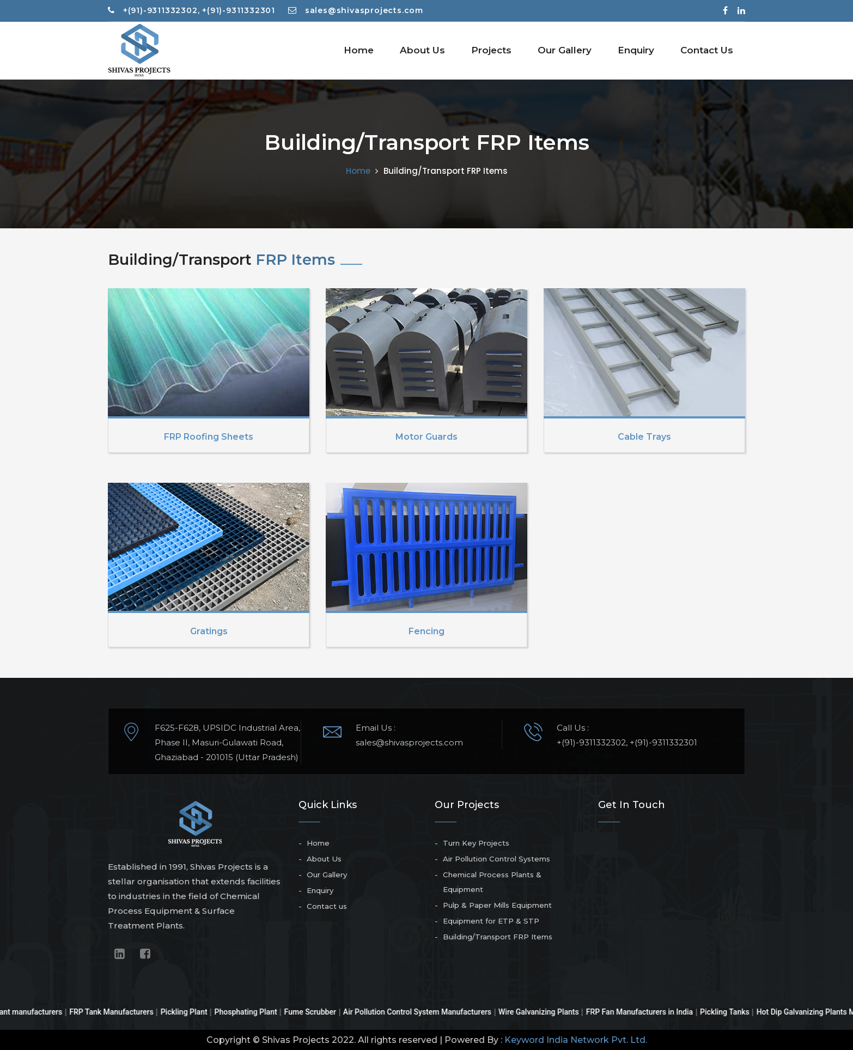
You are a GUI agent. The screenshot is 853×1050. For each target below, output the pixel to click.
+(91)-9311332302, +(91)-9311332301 (191, 10)
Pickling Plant (195, 1011)
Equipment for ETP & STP (491, 921)
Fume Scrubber (321, 1011)
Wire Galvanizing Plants (549, 1011)
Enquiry (636, 50)
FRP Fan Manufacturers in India (650, 1011)
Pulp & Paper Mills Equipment (497, 905)
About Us (422, 50)
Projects (491, 50)
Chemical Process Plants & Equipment (492, 882)
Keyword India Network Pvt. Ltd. (575, 1040)
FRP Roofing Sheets (208, 437)
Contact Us (706, 50)
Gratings (209, 631)
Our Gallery (565, 50)
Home (359, 50)
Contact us (327, 906)
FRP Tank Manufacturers (122, 1011)
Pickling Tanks (735, 1011)
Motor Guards (426, 437)
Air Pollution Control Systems (496, 858)
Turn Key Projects (476, 843)
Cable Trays (644, 437)
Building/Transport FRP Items (497, 936)
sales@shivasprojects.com (355, 10)
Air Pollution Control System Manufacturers (428, 1011)
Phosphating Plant (257, 1011)
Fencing (426, 631)
